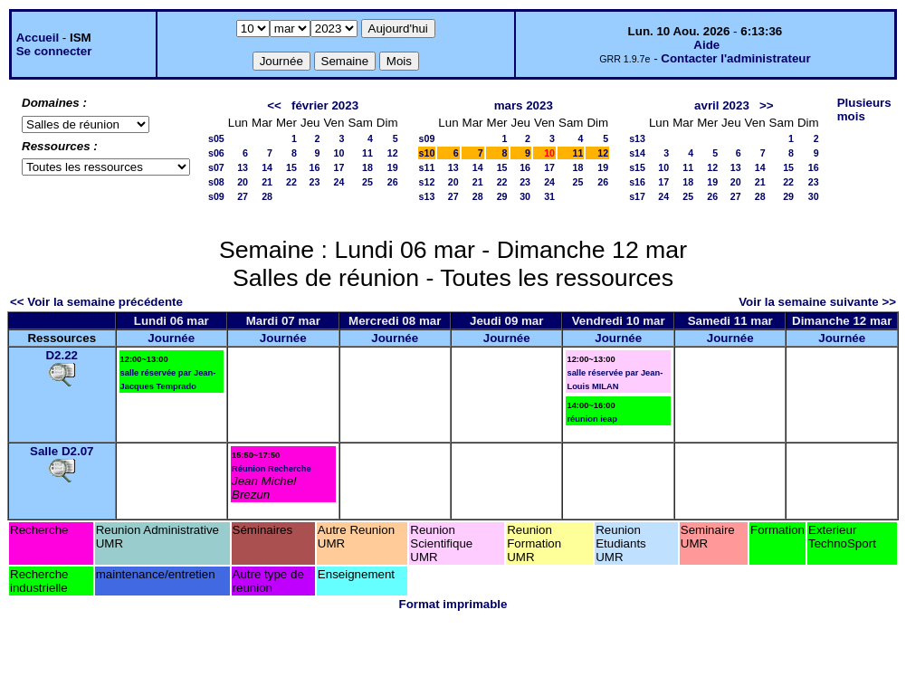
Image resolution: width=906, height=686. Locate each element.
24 (339, 181)
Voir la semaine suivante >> (817, 302)
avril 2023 (721, 105)
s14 (637, 153)
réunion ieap (591, 419)
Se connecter (54, 51)
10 (339, 153)
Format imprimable (453, 604)
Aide (706, 45)
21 (267, 181)
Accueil (37, 37)
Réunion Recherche (271, 468)
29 (502, 196)
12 (392, 153)
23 (315, 181)
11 (367, 153)
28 (267, 196)
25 (367, 181)
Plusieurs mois (864, 109)
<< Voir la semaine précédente (96, 302)
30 (525, 196)
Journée (171, 338)
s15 (637, 167)
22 (291, 181)
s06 (216, 153)
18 (367, 167)
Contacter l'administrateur (735, 58)
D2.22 (61, 355)
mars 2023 (523, 105)
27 (242, 196)
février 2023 (324, 105)
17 (339, 167)
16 (315, 167)
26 (392, 181)
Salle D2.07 (61, 451)
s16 (637, 181)
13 (242, 167)
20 (242, 181)
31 (549, 196)
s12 (427, 181)
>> (766, 105)
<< (274, 105)
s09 (216, 196)
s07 (216, 167)
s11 (427, 167)
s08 (216, 181)
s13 (427, 196)
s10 (427, 153)
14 (267, 167)
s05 (216, 138)
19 (392, 167)
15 (291, 167)
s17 (637, 196)
